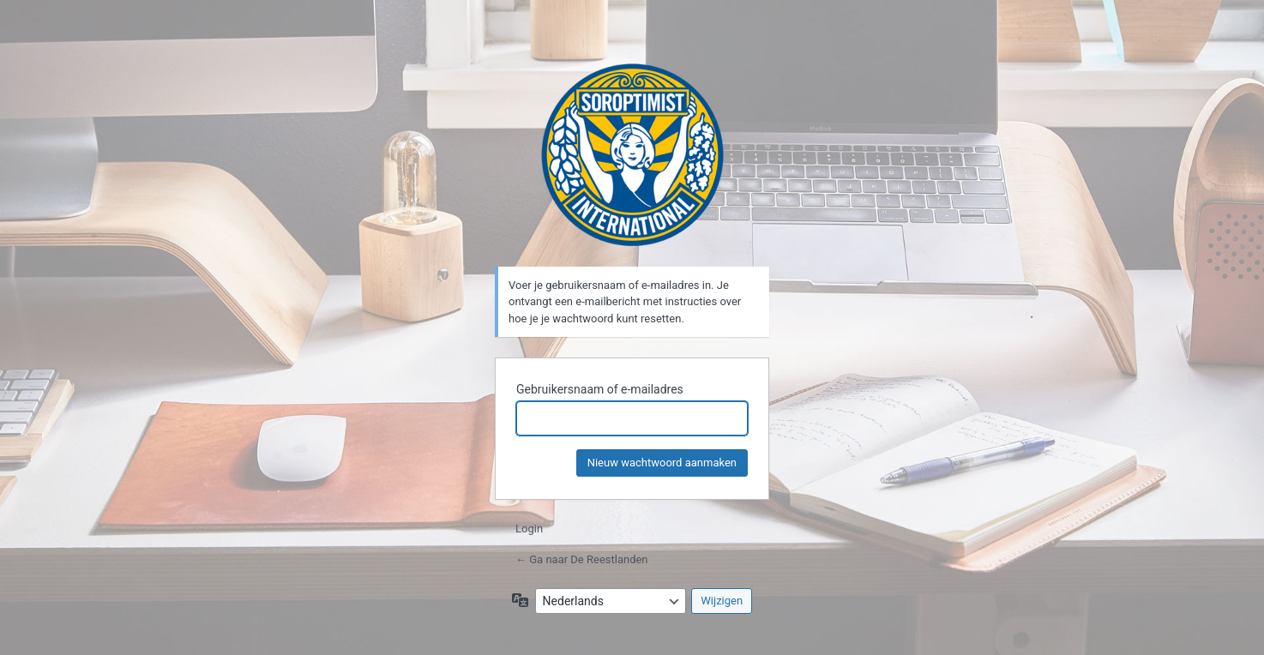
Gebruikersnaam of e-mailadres (599, 389)
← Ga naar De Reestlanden (581, 559)
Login (529, 528)
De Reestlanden (632, 154)
